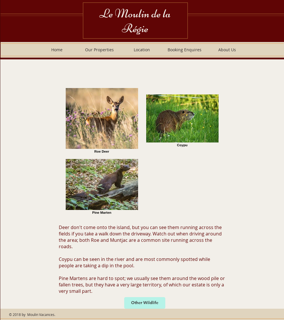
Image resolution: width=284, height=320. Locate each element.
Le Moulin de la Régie (135, 21)
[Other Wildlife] (144, 303)
